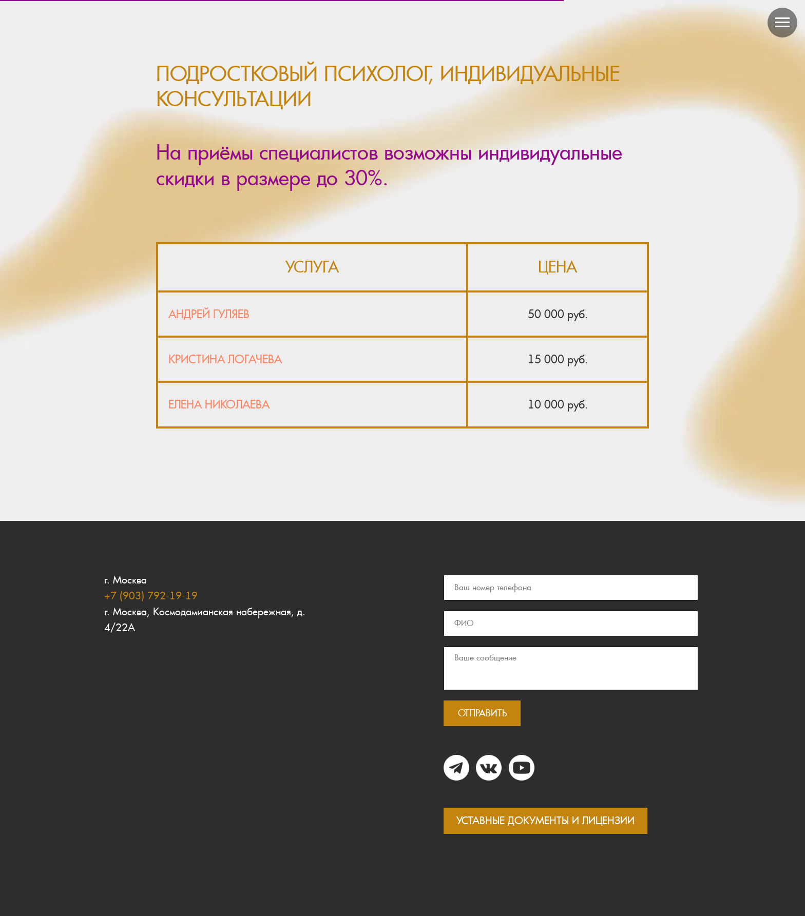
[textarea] (571, 668)
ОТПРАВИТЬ (482, 713)
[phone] (571, 587)
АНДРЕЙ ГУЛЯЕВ (209, 314)
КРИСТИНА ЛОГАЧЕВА (225, 359)
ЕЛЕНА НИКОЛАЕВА (219, 404)
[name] (571, 623)
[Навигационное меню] (782, 22)
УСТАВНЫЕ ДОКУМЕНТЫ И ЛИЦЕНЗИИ (545, 820)
